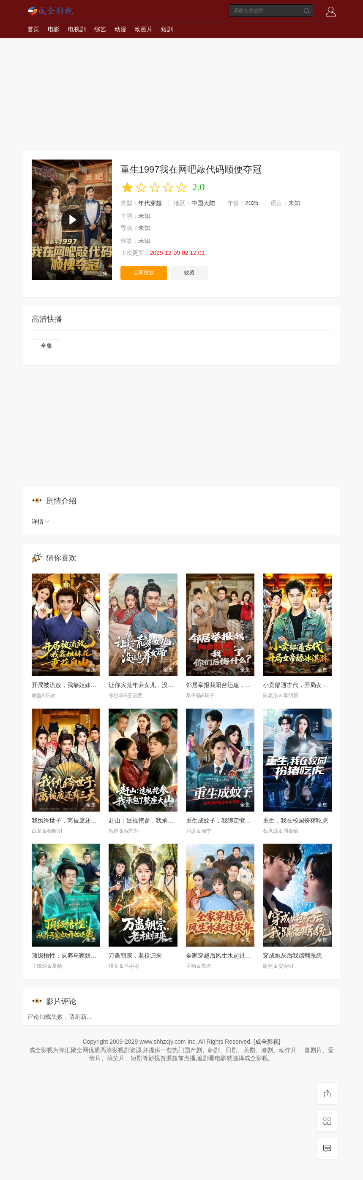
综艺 (100, 29)
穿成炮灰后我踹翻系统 (292, 955)
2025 (251, 203)
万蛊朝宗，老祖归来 (135, 955)
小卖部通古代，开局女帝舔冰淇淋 (307, 685)
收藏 (189, 273)
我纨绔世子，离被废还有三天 (70, 820)
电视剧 (77, 29)
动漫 (120, 29)
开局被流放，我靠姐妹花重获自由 (76, 685)
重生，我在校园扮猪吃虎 (295, 820)
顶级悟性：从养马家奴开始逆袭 (73, 955)
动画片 (144, 29)
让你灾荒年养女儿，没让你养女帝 (153, 685)
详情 (41, 521)
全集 (46, 345)
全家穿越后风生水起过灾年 (221, 955)
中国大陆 (203, 203)
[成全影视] (267, 1041)
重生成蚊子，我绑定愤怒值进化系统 (233, 820)
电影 (54, 29)
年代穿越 (150, 203)
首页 (33, 29)
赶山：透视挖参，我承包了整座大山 (156, 820)
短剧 (167, 29)
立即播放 (144, 273)
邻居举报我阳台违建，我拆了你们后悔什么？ (245, 685)
